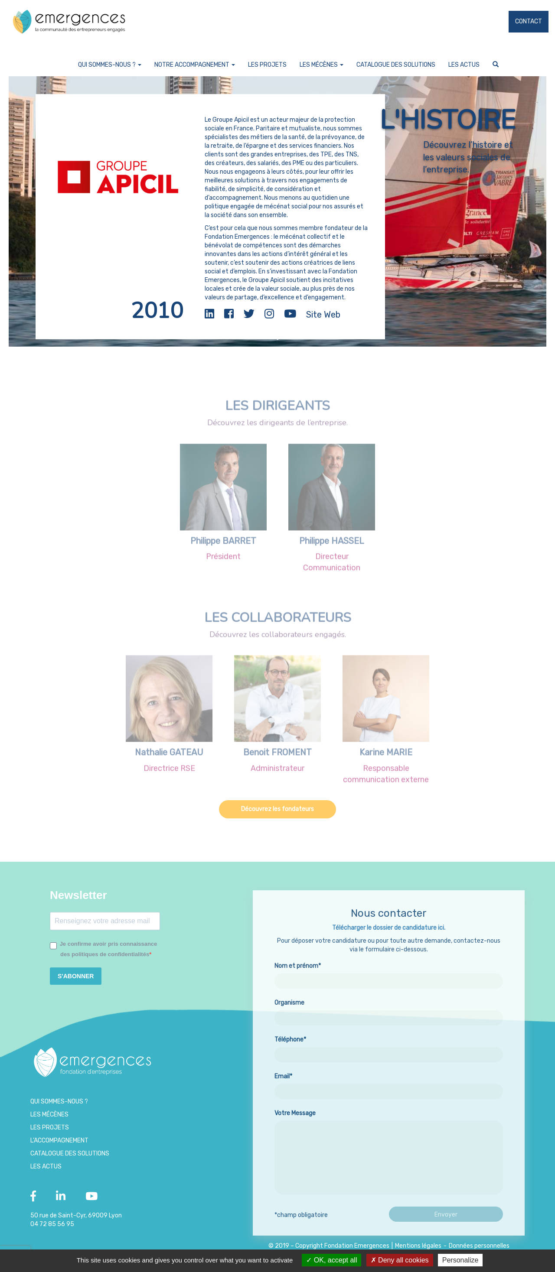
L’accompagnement (59, 1140)
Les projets (267, 64)
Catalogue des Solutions (395, 64)
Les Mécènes (321, 64)
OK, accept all (331, 1260)
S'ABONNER (76, 976)
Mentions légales (418, 1245)
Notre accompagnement (194, 64)
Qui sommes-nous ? (109, 64)
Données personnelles (479, 1245)
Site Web (323, 314)
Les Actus (464, 64)
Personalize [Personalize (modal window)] (460, 1260)
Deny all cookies (400, 1260)
